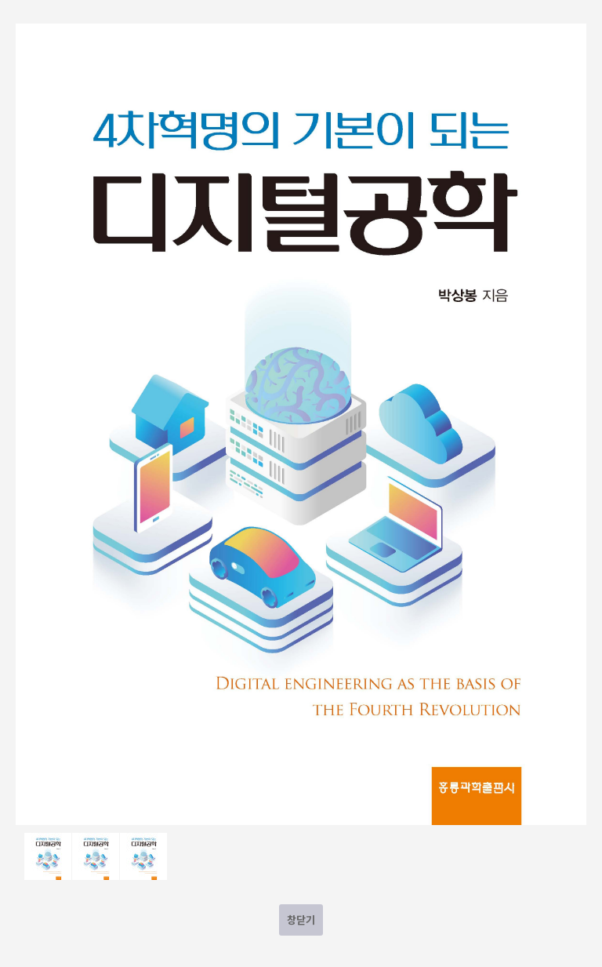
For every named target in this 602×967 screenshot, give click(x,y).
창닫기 (301, 919)
